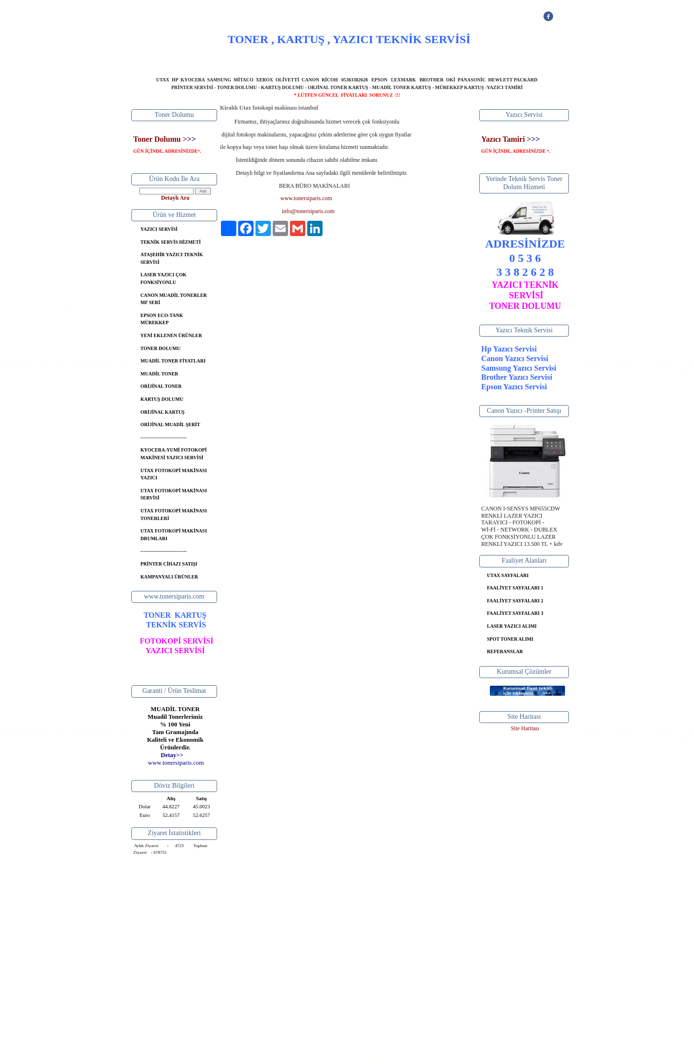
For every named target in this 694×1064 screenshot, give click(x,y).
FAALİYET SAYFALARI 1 (515, 587)
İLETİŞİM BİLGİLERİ (455, 60)
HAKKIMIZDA (276, 60)
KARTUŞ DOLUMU (161, 399)
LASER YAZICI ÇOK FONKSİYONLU (163, 278)
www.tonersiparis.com (306, 198)
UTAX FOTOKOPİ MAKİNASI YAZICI (173, 474)
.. (176, 762)
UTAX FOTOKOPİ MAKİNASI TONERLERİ (173, 514)
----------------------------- (163, 437)
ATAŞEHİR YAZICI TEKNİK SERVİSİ (171, 258)
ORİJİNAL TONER (161, 386)
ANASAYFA (229, 60)
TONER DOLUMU (160, 348)
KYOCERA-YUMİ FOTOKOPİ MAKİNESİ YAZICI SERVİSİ (173, 453)
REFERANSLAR (505, 651)
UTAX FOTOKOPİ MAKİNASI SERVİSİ (173, 494)
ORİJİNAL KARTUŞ (162, 412)
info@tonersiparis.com (308, 211)
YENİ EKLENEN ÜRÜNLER (171, 335)
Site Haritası (525, 728)
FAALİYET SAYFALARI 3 (515, 613)
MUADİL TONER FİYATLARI (173, 360)
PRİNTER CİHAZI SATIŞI (168, 563)
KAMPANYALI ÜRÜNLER (169, 576)
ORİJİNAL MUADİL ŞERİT (170, 424)
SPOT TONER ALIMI (510, 639)
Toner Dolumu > (160, 139)
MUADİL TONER (159, 373)
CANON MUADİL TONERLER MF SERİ (173, 299)
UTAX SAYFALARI (508, 575)
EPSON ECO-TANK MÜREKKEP (161, 319)
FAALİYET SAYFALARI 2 (515, 600)
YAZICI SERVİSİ (329, 60)
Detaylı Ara (175, 197)
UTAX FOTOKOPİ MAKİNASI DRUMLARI (173, 534)
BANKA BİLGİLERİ (389, 60)
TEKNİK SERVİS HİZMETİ (170, 242)
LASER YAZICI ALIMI (512, 626)
